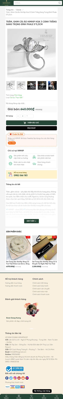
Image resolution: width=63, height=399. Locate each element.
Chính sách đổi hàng (40, 283)
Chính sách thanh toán (41, 294)
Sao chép (12, 143)
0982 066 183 (20, 175)
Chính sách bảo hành (40, 286)
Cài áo (18, 10)
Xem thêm (31, 221)
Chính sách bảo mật (40, 291)
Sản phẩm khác (14, 232)
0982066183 (15, 354)
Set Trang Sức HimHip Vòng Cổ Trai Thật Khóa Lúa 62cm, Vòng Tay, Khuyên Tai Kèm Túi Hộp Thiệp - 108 (17, 263)
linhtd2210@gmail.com (18, 352)
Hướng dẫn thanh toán (13, 286)
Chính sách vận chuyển (41, 289)
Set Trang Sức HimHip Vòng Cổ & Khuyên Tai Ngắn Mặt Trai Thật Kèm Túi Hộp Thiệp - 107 (44, 263)
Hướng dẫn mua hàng (13, 283)
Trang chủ (9, 10)
